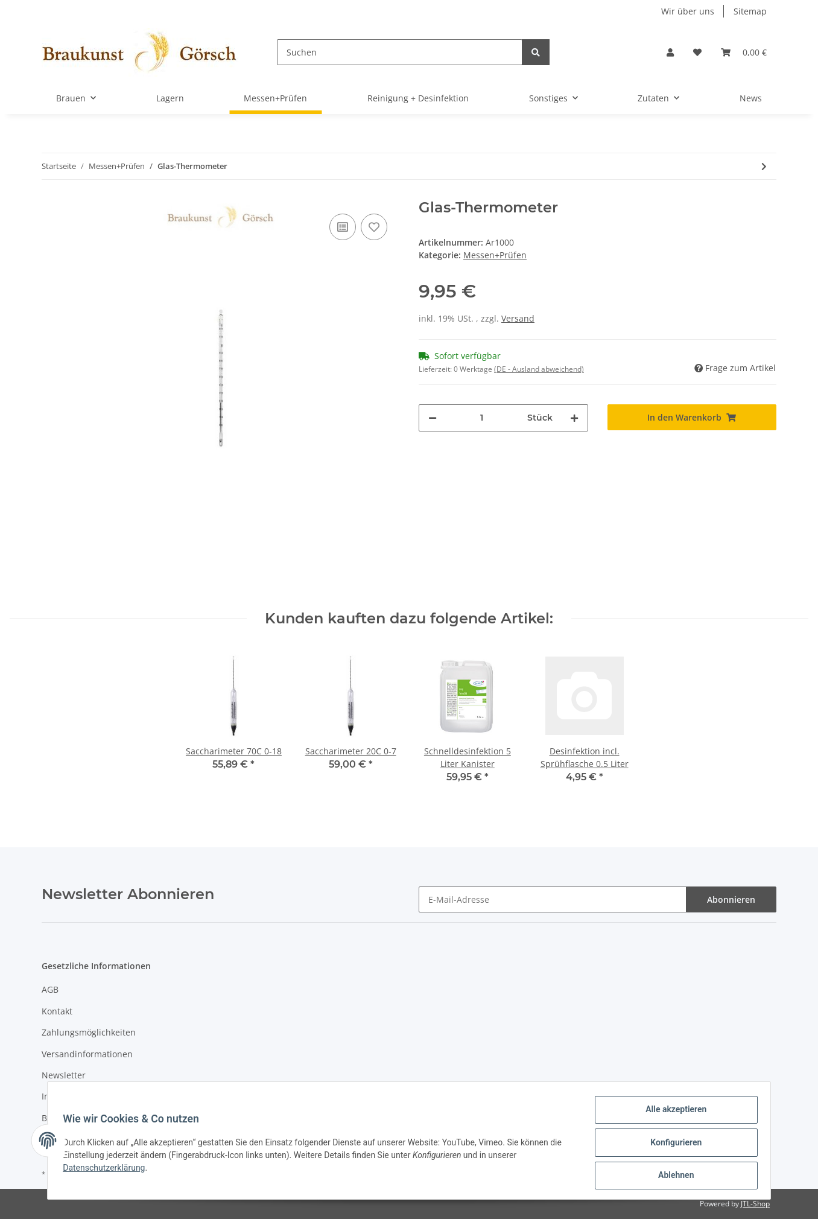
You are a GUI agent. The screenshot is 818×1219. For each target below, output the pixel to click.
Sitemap (750, 11)
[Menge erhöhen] (574, 418)
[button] (670, 52)
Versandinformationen (87, 1054)
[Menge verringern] (432, 418)
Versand (517, 318)
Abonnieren (731, 899)
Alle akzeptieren (671, 1113)
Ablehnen (672, 1176)
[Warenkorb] (743, 52)
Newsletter (64, 1075)
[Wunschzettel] (697, 52)
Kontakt (57, 1011)
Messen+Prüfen (495, 255)
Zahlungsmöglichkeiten (89, 1032)
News (751, 98)
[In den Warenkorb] (692, 417)
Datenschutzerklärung (108, 1170)
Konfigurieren (671, 1145)
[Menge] (482, 418)
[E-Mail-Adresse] (552, 899)
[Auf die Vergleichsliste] (342, 227)
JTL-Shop (755, 1203)
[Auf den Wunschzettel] (374, 227)
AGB (50, 989)
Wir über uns (687, 11)
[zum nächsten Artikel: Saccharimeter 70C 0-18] (764, 166)
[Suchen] (399, 52)
